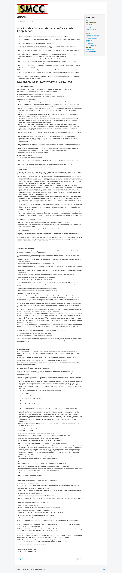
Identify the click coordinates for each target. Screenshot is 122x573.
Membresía (89, 40)
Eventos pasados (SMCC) (93, 36)
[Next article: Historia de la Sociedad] (79, 560)
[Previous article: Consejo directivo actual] (20, 560)
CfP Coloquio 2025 (91, 45)
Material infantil (90, 49)
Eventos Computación (92, 38)
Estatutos (89, 27)
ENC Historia (90, 43)
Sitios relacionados (91, 29)
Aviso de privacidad (91, 31)
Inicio (87, 20)
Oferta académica (91, 51)
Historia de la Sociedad (92, 26)
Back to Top (102, 569)
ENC (87, 42)
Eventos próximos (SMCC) (93, 35)
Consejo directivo (91, 24)
